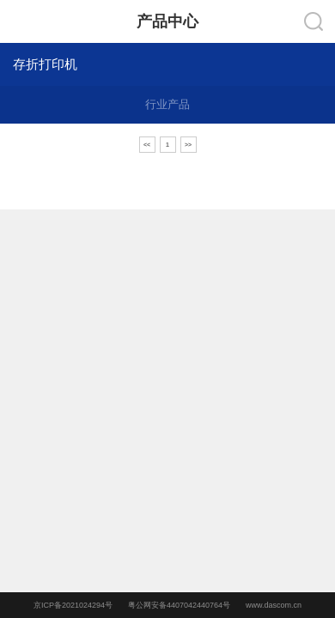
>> (188, 145)
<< (146, 145)
